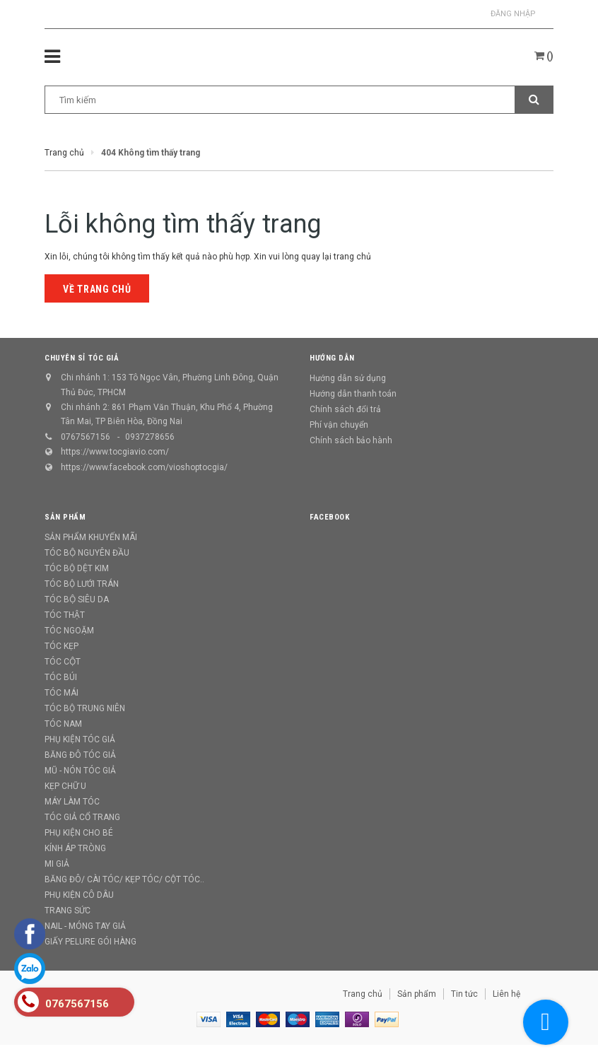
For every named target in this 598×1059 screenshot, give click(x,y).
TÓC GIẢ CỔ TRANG (82, 817)
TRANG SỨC (67, 910)
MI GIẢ (57, 864)
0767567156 (85, 437)
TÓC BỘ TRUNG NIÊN (85, 708)
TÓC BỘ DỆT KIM (77, 568)
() (543, 56)
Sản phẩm (416, 994)
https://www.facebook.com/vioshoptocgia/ (144, 467)
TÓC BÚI (61, 677)
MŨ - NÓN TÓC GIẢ (80, 771)
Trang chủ (362, 994)
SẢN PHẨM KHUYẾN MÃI (91, 537)
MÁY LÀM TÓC (72, 802)
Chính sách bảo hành (351, 440)
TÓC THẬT (65, 615)
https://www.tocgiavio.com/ (115, 452)
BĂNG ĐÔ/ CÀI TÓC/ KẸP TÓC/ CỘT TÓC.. (124, 879)
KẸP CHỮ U (65, 786)
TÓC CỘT (63, 662)
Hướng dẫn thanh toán (353, 394)
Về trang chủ (97, 289)
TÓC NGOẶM (69, 631)
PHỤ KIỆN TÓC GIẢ (80, 739)
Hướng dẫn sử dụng (348, 378)
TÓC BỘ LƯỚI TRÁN (82, 584)
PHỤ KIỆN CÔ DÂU (79, 895)
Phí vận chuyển (339, 425)
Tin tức (464, 994)
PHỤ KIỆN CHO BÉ (79, 833)
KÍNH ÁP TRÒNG (75, 848)
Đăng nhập (513, 13)
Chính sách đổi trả (345, 409)
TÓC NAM (63, 724)
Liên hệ (506, 994)
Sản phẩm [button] (65, 517)
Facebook (329, 517)
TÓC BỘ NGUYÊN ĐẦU (87, 553)
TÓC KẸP (61, 646)
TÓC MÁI (61, 693)
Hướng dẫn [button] (332, 358)
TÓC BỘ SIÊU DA (77, 599)
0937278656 (150, 437)
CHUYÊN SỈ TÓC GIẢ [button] (82, 358)
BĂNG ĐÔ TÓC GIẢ (80, 755)
